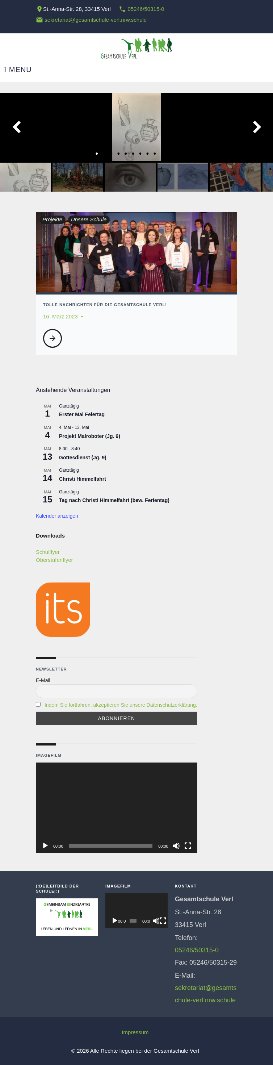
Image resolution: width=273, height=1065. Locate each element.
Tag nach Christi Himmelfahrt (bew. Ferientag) (114, 500)
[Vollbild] (188, 845)
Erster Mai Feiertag (82, 414)
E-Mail (43, 680)
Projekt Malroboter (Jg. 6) (89, 436)
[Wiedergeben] (45, 845)
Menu (18, 70)
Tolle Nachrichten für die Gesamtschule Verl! (105, 304)
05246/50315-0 (145, 9)
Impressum (135, 1032)
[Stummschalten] (176, 845)
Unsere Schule (88, 219)
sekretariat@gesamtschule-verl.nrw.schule (96, 20)
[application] (116, 808)
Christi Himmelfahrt (82, 479)
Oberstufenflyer (54, 560)
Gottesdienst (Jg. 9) (82, 457)
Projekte (52, 219)
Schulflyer (48, 552)
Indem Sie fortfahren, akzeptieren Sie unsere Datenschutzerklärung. (121, 705)
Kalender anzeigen (57, 516)
